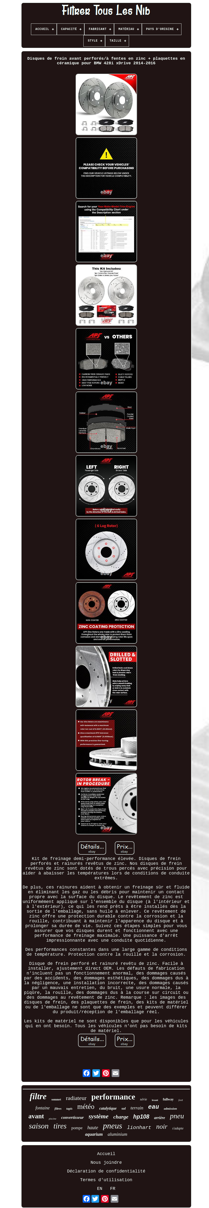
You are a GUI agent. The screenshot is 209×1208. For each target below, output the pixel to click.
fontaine (43, 1108)
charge (120, 1117)
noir (161, 1126)
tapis (69, 1108)
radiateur (76, 1098)
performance (113, 1096)
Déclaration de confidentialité (106, 1171)
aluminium (117, 1134)
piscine (52, 1118)
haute (92, 1127)
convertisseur (72, 1117)
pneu (177, 1116)
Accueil (106, 1153)
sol (124, 1108)
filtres (58, 1108)
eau (153, 1107)
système (98, 1116)
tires (59, 1126)
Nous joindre (106, 1162)
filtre (38, 1096)
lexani (155, 1100)
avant (36, 1116)
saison (39, 1125)
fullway (168, 1099)
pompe (76, 1128)
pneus (112, 1125)
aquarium (94, 1134)
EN (99, 1188)
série (143, 1099)
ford (180, 1100)
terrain (136, 1107)
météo (85, 1106)
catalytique (108, 1108)
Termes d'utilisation (106, 1180)
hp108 (141, 1116)
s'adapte (178, 1128)
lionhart (139, 1127)
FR (112, 1188)
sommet (56, 1099)
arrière (159, 1118)
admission (170, 1108)
